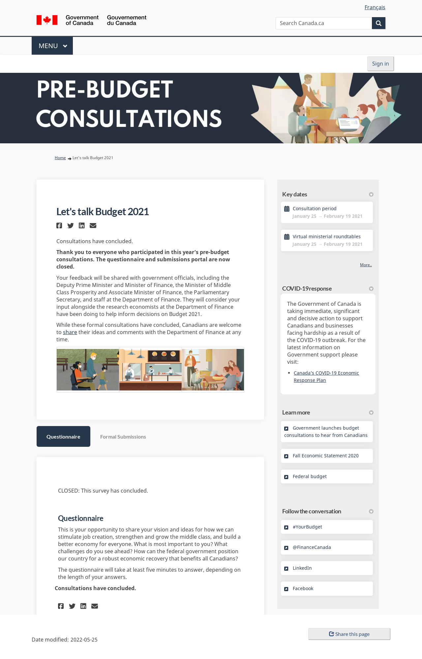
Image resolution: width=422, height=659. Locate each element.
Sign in (380, 63)
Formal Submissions (123, 436)
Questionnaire (63, 436)
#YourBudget (307, 527)
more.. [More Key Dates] (366, 265)
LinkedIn (302, 568)
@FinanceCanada (312, 547)
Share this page (349, 634)
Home (60, 157)
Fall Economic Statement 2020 (326, 455)
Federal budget (310, 476)
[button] (60, 225)
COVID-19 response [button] (328, 288)
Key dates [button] (328, 194)
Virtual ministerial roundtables (327, 236)
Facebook (303, 588)
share (70, 332)
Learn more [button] (328, 412)
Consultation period (315, 208)
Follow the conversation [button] (328, 511)
